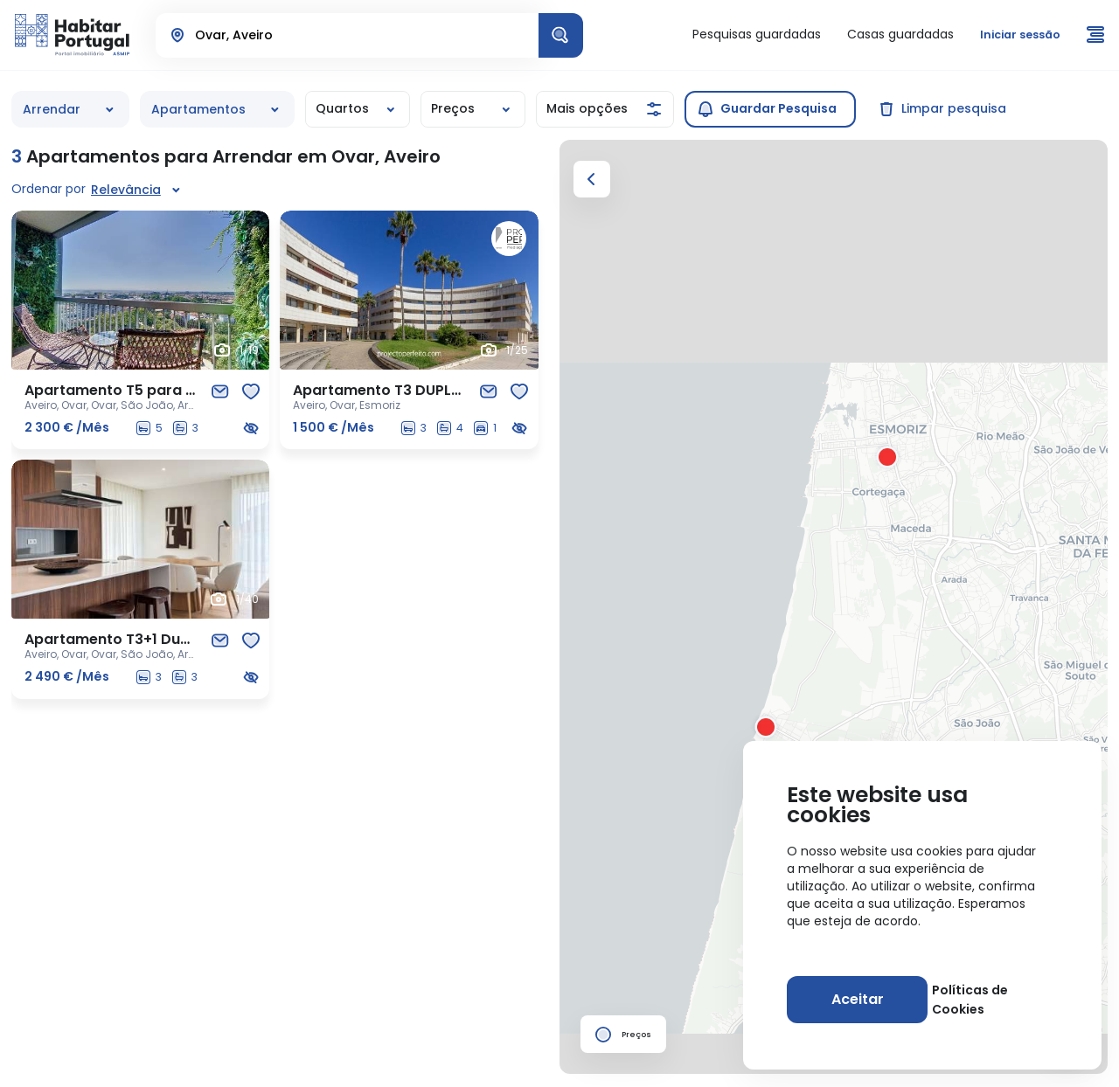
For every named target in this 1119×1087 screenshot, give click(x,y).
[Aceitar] (855, 999)
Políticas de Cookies (994, 999)
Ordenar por (48, 188)
